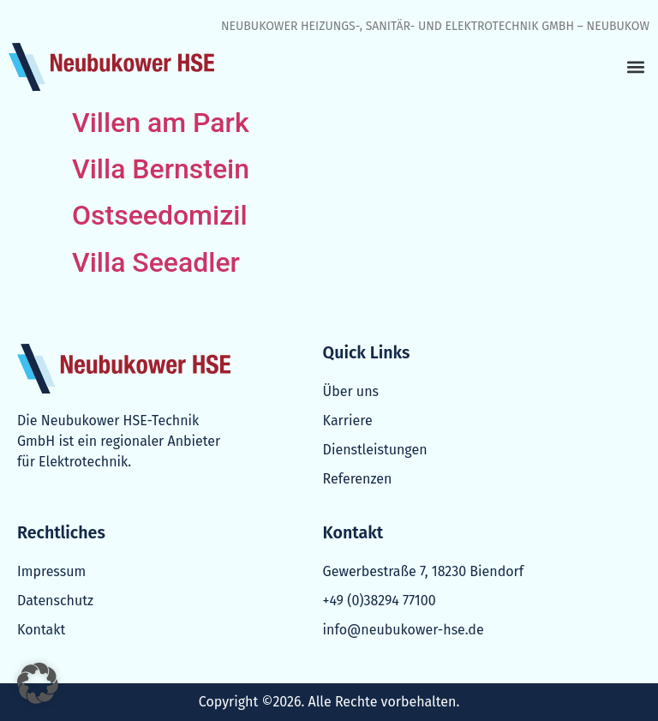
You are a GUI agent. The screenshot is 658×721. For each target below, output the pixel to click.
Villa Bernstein (160, 169)
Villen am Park (160, 122)
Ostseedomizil (160, 215)
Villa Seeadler (156, 262)
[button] (635, 67)
